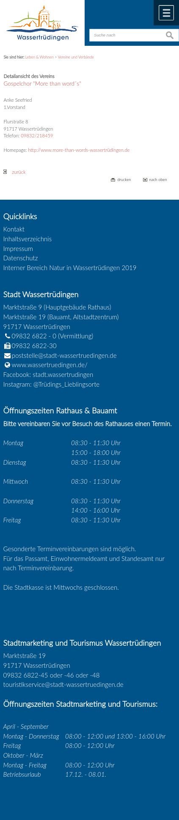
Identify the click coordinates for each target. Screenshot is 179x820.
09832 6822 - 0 (30, 336)
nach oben (158, 179)
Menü (166, 12)
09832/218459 (37, 135)
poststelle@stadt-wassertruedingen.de (64, 355)
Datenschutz (20, 258)
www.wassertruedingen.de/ (50, 364)
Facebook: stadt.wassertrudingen (48, 374)
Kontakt (14, 229)
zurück (14, 172)
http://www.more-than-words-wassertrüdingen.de (79, 150)
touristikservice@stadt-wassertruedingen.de (63, 684)
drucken (124, 179)
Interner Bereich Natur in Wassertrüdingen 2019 (70, 267)
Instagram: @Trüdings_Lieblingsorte (51, 384)
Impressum (18, 248)
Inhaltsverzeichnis (27, 239)
